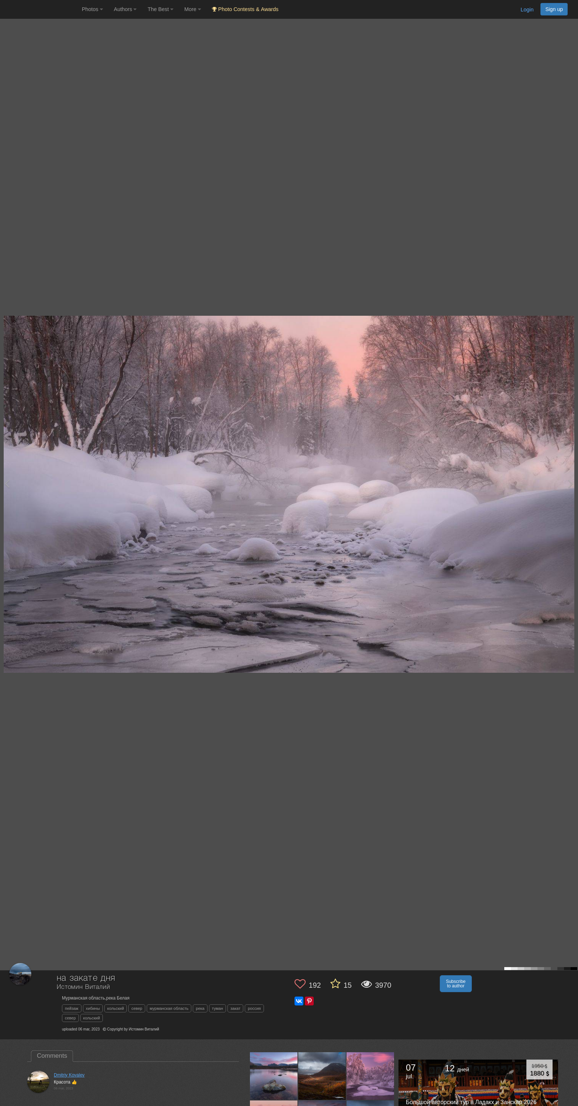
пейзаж (72, 1008)
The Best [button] (160, 9)
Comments (52, 1055)
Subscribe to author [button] (456, 983)
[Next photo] (570, 483)
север (136, 1008)
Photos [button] (92, 9)
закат (235, 1008)
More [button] (192, 9)
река (200, 1008)
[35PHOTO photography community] (40, 9)
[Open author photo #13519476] (322, 1075)
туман (217, 1008)
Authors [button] (125, 9)
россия (254, 1008)
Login (526, 9)
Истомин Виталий (83, 987)
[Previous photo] (7, 483)
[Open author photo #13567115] (274, 1075)
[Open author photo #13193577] (370, 1075)
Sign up (554, 9)
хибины (93, 1008)
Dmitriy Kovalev (69, 1075)
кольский (115, 1008)
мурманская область (169, 1008)
